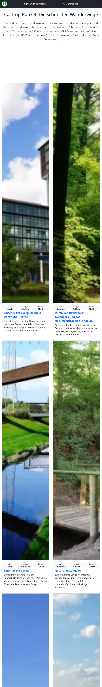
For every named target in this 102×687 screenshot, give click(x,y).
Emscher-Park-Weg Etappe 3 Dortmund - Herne (22, 315)
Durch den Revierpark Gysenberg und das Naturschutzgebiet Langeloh (74, 317)
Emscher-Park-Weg (16, 570)
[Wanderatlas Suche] (70, 3)
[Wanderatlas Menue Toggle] (96, 3)
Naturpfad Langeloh (68, 570)
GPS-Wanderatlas (35, 4)
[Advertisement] (51, 62)
